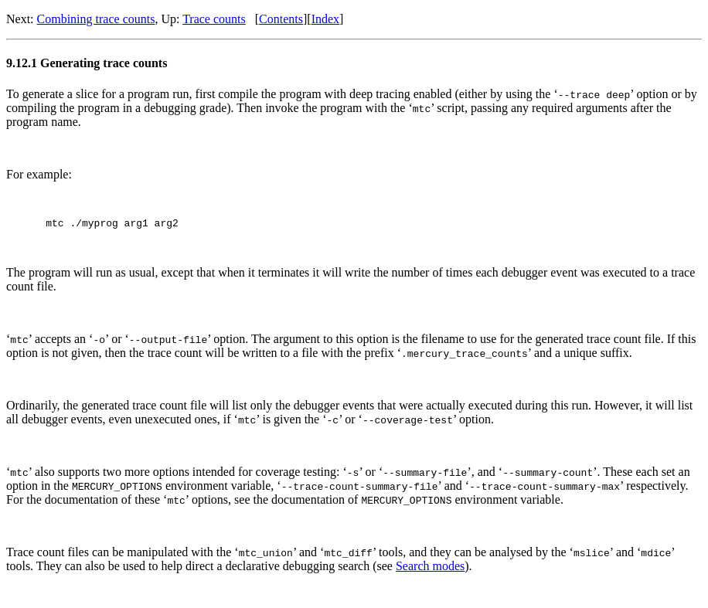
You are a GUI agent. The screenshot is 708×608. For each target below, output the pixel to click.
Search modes (430, 568)
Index (325, 18)
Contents (281, 18)
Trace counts (214, 18)
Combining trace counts (96, 18)
